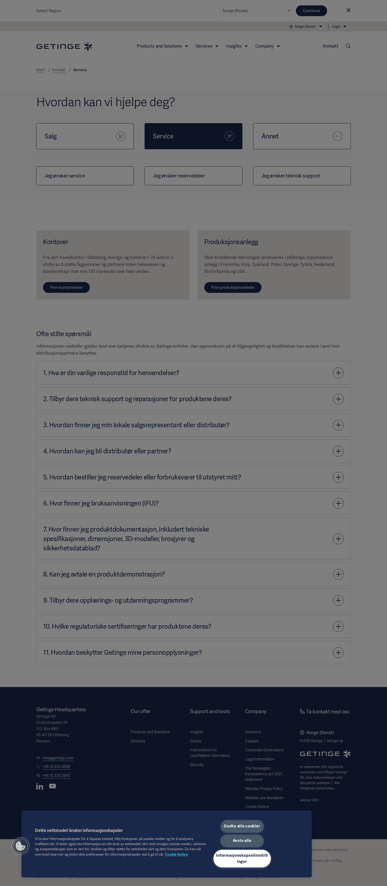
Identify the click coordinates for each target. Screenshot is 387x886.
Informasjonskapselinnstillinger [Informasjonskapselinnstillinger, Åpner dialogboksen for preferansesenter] (242, 858)
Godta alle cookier (242, 826)
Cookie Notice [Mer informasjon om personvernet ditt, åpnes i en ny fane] (176, 854)
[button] (20, 846)
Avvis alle (242, 840)
